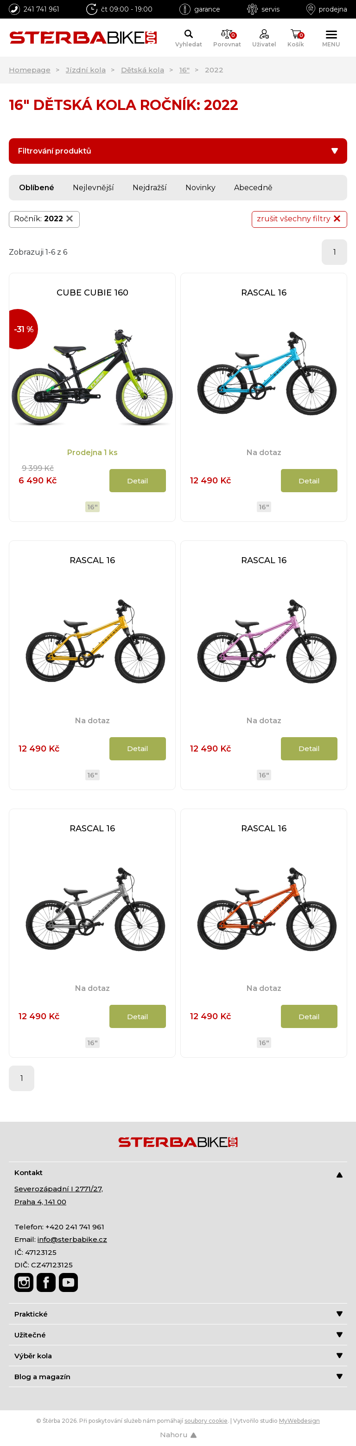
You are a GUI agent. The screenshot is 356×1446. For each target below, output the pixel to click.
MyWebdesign (299, 1420)
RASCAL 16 (263, 293)
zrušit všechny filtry (299, 218)
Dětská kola (142, 69)
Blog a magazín (178, 1376)
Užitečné (178, 1334)
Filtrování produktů (178, 151)
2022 (59, 218)
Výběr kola (178, 1355)
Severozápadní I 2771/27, (58, 1188)
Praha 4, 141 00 (40, 1201)
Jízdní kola (86, 69)
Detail (137, 480)
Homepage (30, 69)
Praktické (178, 1314)
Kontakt (178, 1173)
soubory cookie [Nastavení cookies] (206, 1420)
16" (184, 69)
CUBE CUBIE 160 (92, 293)
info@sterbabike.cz (72, 1239)
